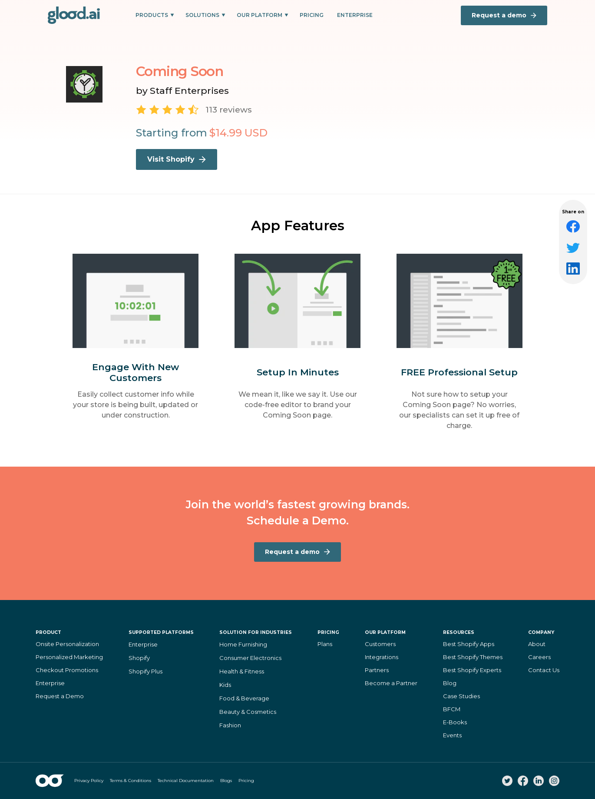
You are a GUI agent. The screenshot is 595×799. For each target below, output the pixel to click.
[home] (74, 15)
